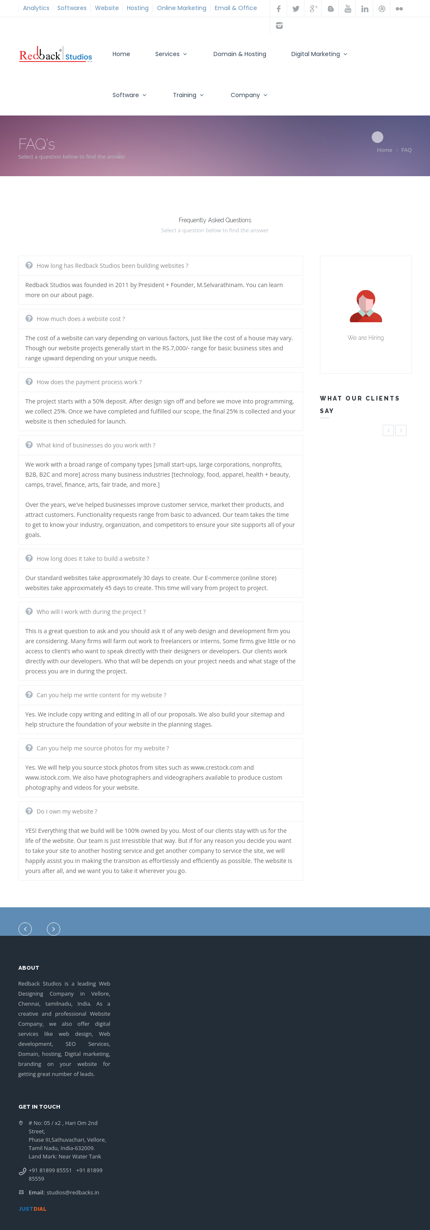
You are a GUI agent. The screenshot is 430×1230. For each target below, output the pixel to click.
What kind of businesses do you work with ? (96, 445)
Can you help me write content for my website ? (102, 695)
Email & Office (236, 8)
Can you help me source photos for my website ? (103, 748)
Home (121, 54)
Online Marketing (181, 8)
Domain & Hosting (240, 54)
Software (130, 95)
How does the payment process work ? (89, 382)
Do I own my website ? (67, 811)
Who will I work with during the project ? (91, 612)
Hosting (138, 8)
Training (189, 95)
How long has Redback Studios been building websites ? (112, 266)
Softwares (72, 8)
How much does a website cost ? (81, 319)
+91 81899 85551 (50, 1170)
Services (172, 54)
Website (107, 8)
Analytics (36, 8)
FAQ (406, 150)
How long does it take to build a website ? (93, 558)
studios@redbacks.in (73, 1192)
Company (250, 95)
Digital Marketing (320, 54)
